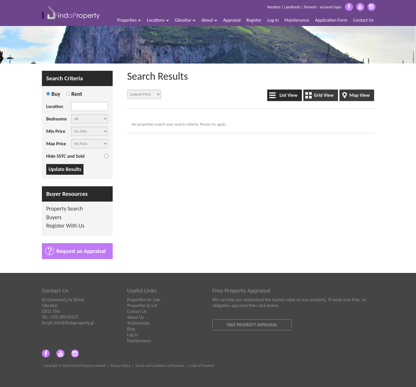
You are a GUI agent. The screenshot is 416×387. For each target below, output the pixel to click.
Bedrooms (56, 119)
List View (289, 95)
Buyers (54, 218)
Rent (76, 93)
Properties (129, 20)
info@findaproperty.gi (74, 322)
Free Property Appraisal (252, 325)
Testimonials (138, 323)
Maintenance (297, 20)
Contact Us (363, 20)
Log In (273, 20)
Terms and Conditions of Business (160, 365)
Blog (131, 329)
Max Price (56, 144)
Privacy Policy (120, 365)
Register (254, 20)
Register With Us (65, 226)
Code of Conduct (201, 365)
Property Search (64, 209)
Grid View (324, 95)
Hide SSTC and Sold (65, 156)
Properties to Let (142, 305)
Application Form (331, 20)
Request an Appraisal (81, 251)
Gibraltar (185, 20)
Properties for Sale (143, 299)
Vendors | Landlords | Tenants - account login (304, 7)
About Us (135, 317)
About (209, 20)
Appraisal (232, 20)
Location (54, 106)
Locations (158, 20)
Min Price (55, 131)
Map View (359, 95)
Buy (55, 93)
